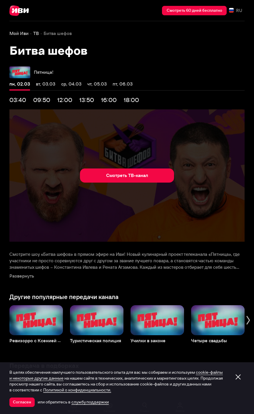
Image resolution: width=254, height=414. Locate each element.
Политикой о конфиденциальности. (77, 390)
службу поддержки (90, 402)
